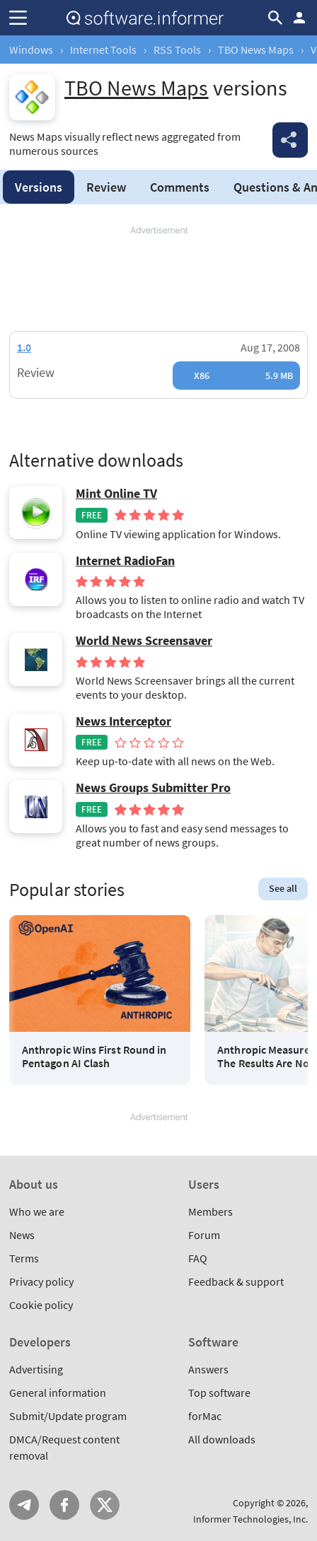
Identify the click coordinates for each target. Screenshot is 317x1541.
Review (106, 187)
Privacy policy (41, 1281)
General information (57, 1392)
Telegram (24, 1505)
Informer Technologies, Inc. (250, 1519)
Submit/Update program (68, 1416)
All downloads (221, 1439)
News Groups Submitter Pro (153, 788)
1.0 (24, 347)
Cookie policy (41, 1305)
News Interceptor (123, 721)
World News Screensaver (144, 641)
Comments (179, 187)
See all (283, 888)
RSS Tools (177, 49)
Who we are (36, 1211)
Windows (31, 49)
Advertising (36, 1369)
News (22, 1235)
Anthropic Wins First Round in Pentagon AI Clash (94, 1056)
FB (64, 1505)
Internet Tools (103, 49)
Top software (219, 1392)
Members (210, 1211)
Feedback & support (236, 1281)
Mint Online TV (116, 493)
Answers (208, 1369)
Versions (38, 187)
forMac (204, 1416)
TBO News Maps (256, 49)
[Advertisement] (158, 279)
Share (290, 140)
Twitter (105, 1505)
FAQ (197, 1258)
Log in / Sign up (299, 17)
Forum (204, 1235)
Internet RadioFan (125, 561)
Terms (24, 1258)
